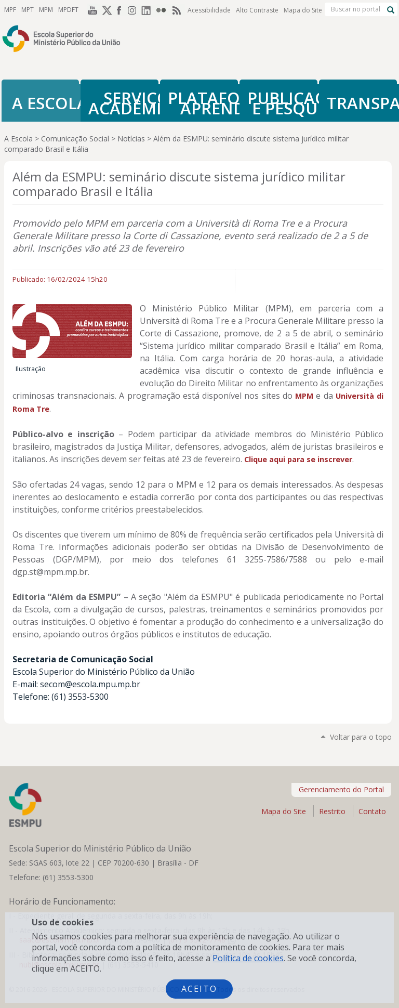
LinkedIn (148, 10)
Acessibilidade (209, 10)
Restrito (332, 811)
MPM (46, 9)
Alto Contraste (257, 10)
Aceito (199, 988)
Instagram (134, 10)
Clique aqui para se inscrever (298, 459)
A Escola (18, 138)
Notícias (131, 138)
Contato (372, 811)
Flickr (163, 10)
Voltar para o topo (361, 737)
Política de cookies (248, 958)
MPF (10, 9)
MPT (27, 9)
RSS (177, 10)
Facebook (119, 10)
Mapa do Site (303, 10)
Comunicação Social (75, 138)
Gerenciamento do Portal (341, 789)
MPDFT (68, 9)
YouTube (90, 10)
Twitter (105, 10)
